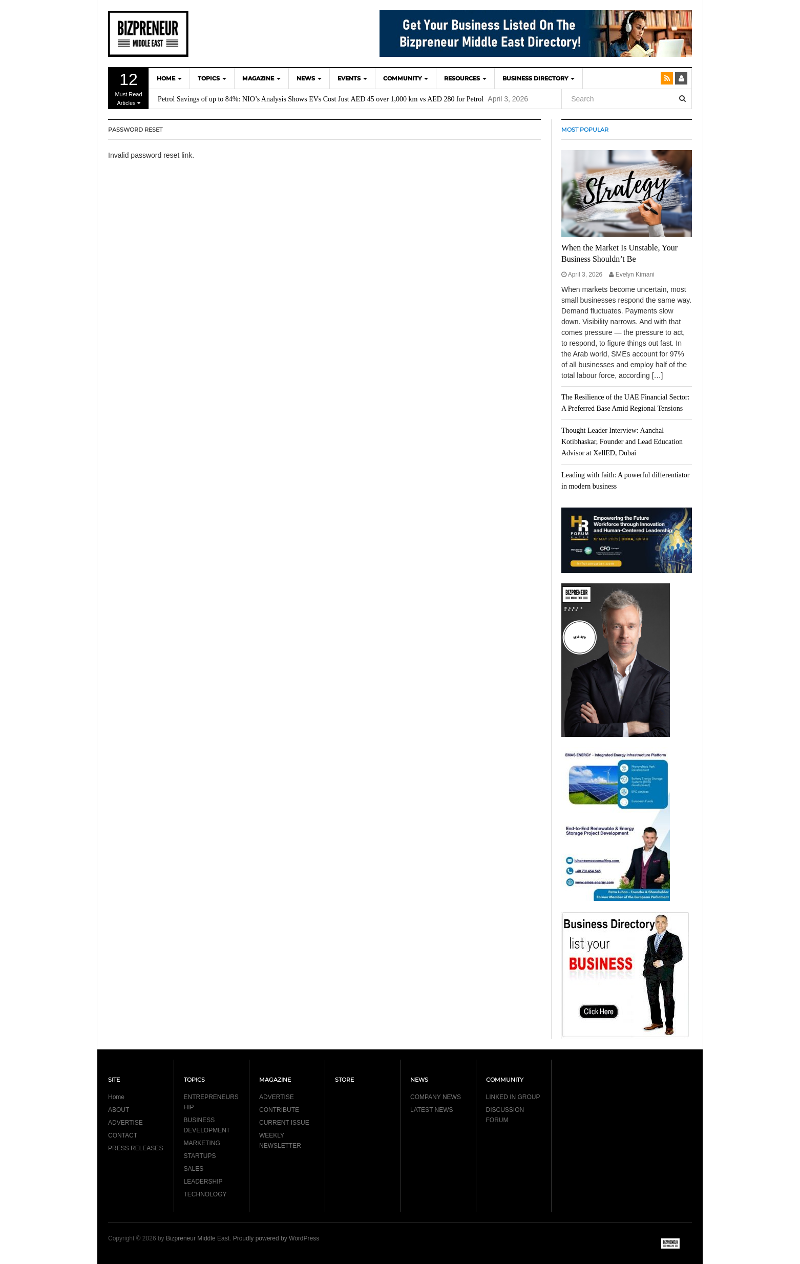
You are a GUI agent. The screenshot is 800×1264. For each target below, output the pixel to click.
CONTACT (122, 1135)
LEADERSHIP (203, 1181)
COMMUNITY (405, 78)
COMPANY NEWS (435, 1097)
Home (116, 1097)
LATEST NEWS (431, 1109)
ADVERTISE (125, 1122)
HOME (169, 78)
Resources (465, 78)
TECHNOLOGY (205, 1194)
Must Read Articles (128, 88)
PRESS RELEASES (135, 1148)
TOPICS (212, 78)
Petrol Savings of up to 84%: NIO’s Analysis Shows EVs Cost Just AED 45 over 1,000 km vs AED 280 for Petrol (320, 99)
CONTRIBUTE (279, 1109)
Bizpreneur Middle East (197, 1238)
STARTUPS (200, 1156)
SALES (194, 1168)
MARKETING (202, 1143)
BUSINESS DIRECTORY (538, 78)
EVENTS (352, 78)
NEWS (309, 78)
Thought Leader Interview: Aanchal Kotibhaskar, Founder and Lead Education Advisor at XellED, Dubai (622, 442)
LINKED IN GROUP (513, 1097)
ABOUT (118, 1109)
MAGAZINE (261, 78)
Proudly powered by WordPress (276, 1238)
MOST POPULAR (584, 129)
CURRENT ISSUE (284, 1122)
